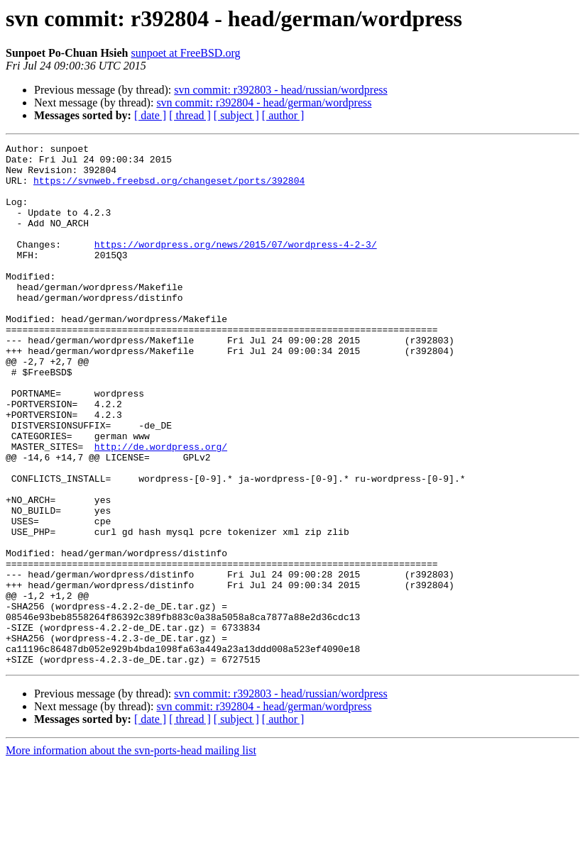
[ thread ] (190, 115)
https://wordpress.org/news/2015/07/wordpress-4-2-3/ (235, 265)
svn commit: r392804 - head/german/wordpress (263, 102)
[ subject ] (236, 115)
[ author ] (283, 115)
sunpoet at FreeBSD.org (186, 53)
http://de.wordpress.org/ (160, 508)
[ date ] (150, 115)
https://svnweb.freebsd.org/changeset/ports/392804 (169, 188)
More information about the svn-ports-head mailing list (131, 855)
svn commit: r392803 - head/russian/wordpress (280, 90)
